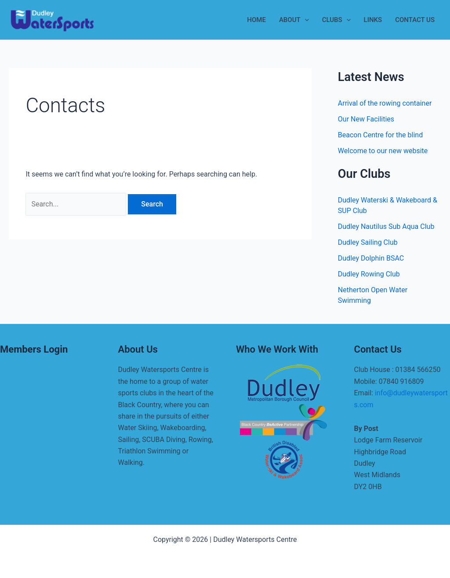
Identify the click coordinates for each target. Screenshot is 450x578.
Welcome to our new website (383, 151)
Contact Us (415, 20)
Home (256, 20)
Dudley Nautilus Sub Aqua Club (386, 226)
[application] (305, 19)
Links (373, 20)
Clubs (336, 19)
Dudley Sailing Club (368, 242)
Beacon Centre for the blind (380, 135)
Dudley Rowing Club (369, 274)
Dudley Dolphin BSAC (371, 258)
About (294, 19)
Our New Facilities (366, 119)
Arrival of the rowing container (385, 103)
